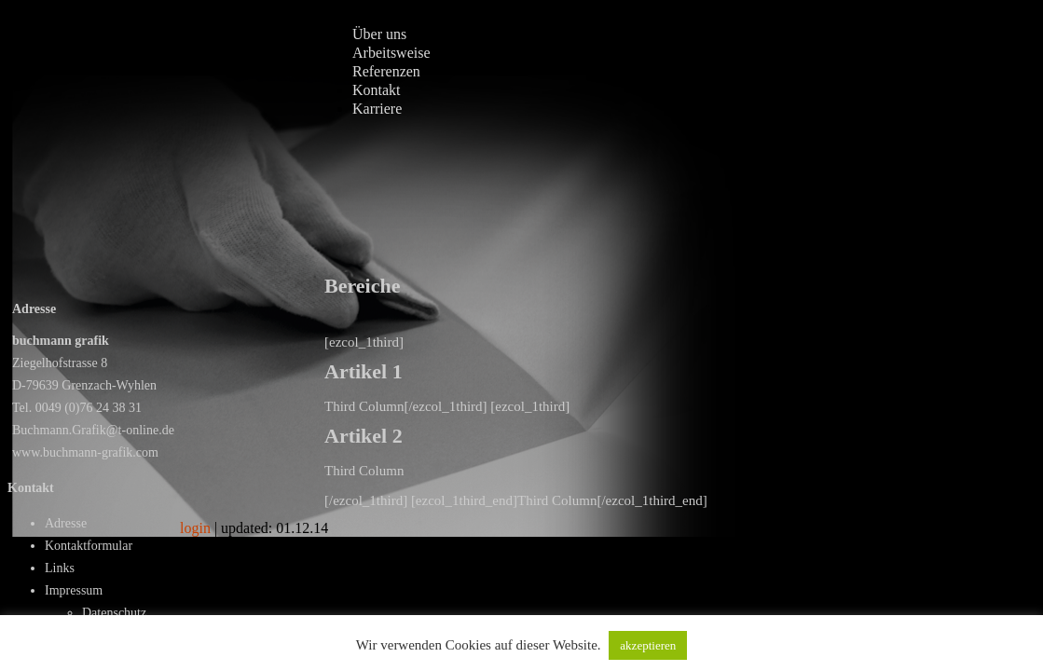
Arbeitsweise (391, 53)
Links (60, 568)
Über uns (379, 34)
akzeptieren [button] (648, 645)
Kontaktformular (88, 546)
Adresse (66, 523)
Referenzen (386, 71)
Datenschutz (114, 613)
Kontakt (376, 90)
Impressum (74, 590)
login (195, 528)
